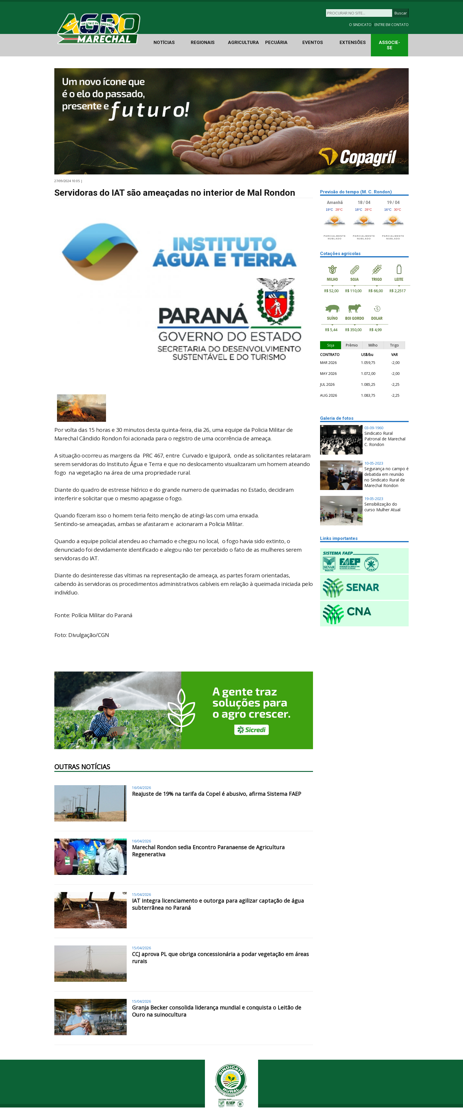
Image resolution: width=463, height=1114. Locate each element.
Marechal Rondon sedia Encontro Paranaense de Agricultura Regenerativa (208, 851)
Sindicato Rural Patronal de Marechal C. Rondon (384, 438)
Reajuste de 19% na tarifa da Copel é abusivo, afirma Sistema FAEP (216, 793)
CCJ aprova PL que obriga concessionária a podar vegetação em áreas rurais (220, 957)
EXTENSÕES (353, 42)
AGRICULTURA (243, 42)
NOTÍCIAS (164, 42)
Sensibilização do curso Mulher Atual (382, 506)
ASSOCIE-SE (389, 45)
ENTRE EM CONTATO (391, 24)
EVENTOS (312, 42)
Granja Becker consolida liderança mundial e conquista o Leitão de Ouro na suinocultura (216, 1011)
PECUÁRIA (276, 42)
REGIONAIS (203, 42)
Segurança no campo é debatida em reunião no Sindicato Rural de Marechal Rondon (386, 477)
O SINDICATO (360, 24)
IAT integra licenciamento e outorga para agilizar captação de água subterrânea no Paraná (218, 904)
